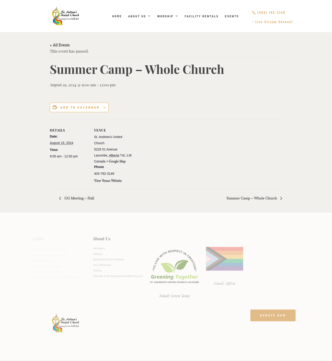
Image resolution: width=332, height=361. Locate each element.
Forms (97, 270)
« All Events (60, 45)
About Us (139, 16)
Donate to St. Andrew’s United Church (118, 276)
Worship (167, 16)
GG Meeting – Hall (78, 198)
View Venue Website (108, 181)
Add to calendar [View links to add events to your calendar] (80, 107)
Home (117, 16)
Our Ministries (102, 265)
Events (232, 16)
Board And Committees (108, 259)
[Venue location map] (162, 151)
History (97, 254)
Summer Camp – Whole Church (252, 198)
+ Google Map (116, 161)
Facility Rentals (202, 16)
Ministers (99, 248)
